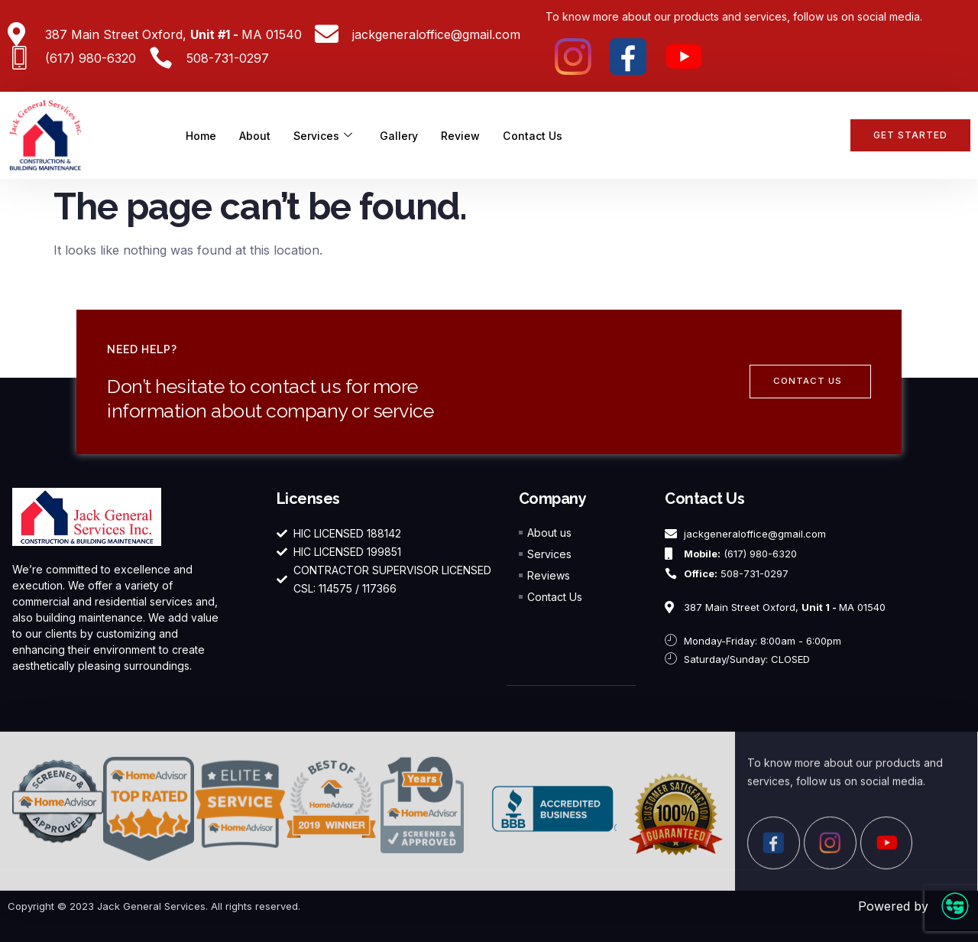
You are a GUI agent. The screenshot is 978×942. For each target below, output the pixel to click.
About (257, 135)
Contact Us (542, 135)
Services (327, 135)
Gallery (406, 135)
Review (469, 135)
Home (202, 135)
